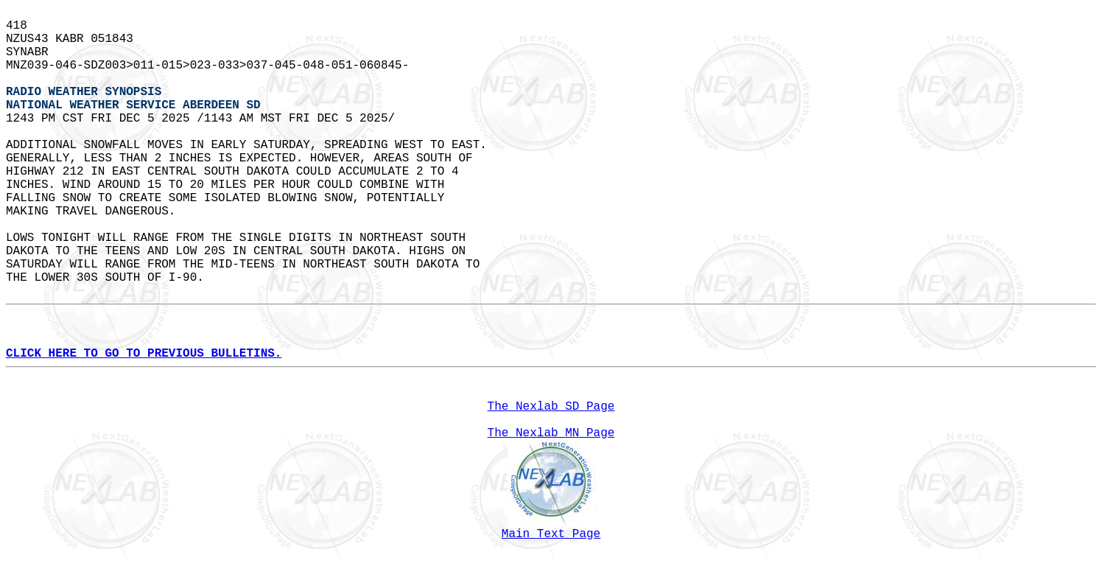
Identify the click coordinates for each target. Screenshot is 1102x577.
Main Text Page (551, 534)
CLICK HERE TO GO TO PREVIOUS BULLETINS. (143, 353)
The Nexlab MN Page (551, 433)
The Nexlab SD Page (551, 406)
